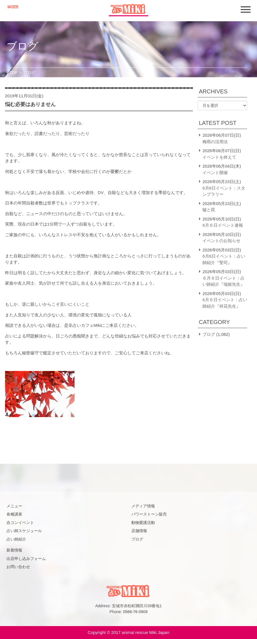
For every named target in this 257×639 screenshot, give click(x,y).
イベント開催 (215, 172)
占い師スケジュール (24, 530)
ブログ (208, 334)
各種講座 (14, 514)
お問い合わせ (18, 566)
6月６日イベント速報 (222, 225)
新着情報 (14, 550)
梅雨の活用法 (215, 141)
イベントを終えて (219, 157)
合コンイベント (20, 522)
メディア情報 (143, 506)
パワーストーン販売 (149, 514)
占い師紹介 (16, 539)
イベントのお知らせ (221, 240)
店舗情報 (139, 530)
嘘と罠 (208, 209)
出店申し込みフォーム (26, 558)
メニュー (14, 506)
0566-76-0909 (135, 611)
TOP (14, 72)
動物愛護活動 (143, 522)
